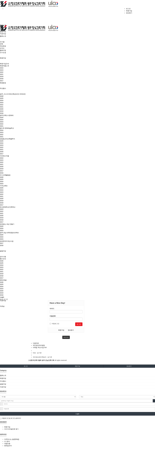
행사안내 (3, 259)
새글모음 (7, 443)
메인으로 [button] (66, 337)
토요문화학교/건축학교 (7, 207)
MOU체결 (3, 280)
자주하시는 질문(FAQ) (11, 439)
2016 (1, 173)
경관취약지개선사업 (6, 241)
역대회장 (3, 46)
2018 (1, 78)
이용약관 (36, 343)
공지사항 (3, 256)
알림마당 (3, 251)
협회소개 (3, 36)
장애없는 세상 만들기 (7, 224)
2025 (1, 98)
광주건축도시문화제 (6, 115)
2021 (1, 74)
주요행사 (3, 88)
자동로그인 (54, 323)
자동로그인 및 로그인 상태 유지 (10, 418)
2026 (1, 96)
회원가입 (129, 11)
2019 (1, 76)
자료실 (2, 306)
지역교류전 (3, 186)
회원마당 (3, 58)
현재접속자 (8, 446)
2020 (1, 109)
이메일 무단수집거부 (40, 347)
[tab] (77, 375)
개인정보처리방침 (39, 345)
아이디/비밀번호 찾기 (11, 429)
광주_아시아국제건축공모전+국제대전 (13, 94)
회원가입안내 (4, 64)
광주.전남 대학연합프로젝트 (9, 232)
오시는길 (3, 52)
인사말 (2, 42)
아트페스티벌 (4, 156)
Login (77, 414)
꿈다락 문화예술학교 (7, 128)
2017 (1, 81)
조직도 (2, 48)
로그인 (128, 8)
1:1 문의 (7, 441)
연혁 (1, 44)
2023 (1, 70)
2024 (1, 68)
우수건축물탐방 (5, 175)
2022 (1, 72)
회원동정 (3, 83)
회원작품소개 (4, 66)
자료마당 (3, 300)
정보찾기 (129, 13)
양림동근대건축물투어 (7, 139)
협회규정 (3, 50)
